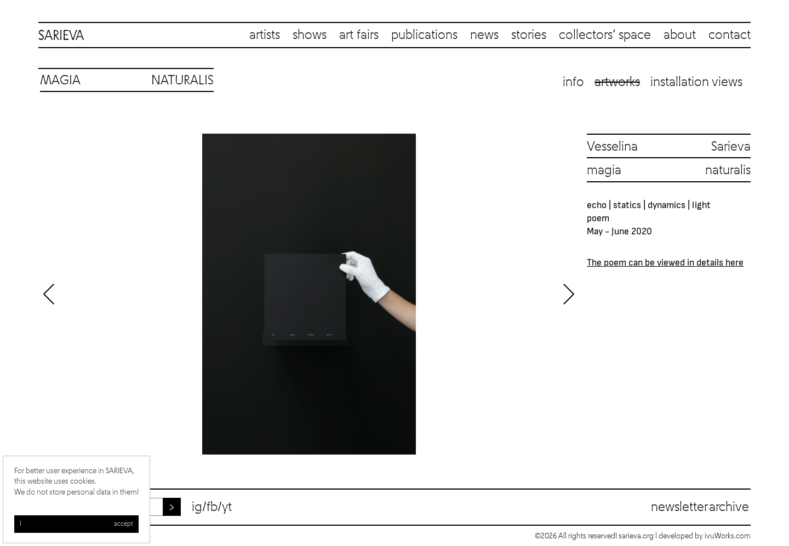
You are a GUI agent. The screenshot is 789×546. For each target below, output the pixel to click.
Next (569, 294)
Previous (49, 294)
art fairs (359, 35)
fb (212, 507)
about (680, 35)
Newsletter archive (700, 507)
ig (197, 507)
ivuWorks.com (728, 536)
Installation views (696, 82)
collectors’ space (605, 35)
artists (264, 35)
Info (573, 82)
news (484, 35)
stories (528, 35)
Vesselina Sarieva (669, 146)
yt (227, 507)
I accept (76, 524)
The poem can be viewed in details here (665, 261)
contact (729, 35)
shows (310, 35)
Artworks (617, 82)
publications (424, 35)
